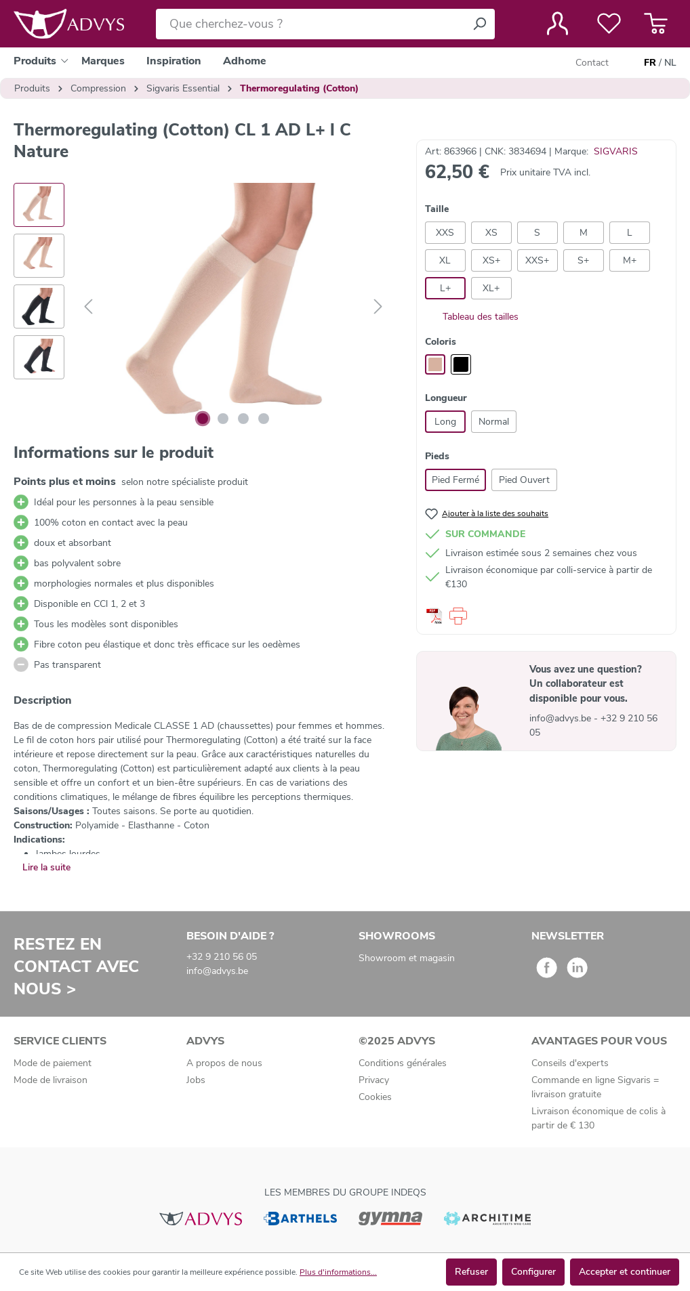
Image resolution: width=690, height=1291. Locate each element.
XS (491, 232)
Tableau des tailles (472, 316)
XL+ (491, 288)
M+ (629, 260)
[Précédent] (88, 307)
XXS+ (537, 260)
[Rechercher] (479, 24)
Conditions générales (403, 1063)
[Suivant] (378, 307)
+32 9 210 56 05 (221, 956)
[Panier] (655, 23)
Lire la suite (46, 867)
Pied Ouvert (524, 479)
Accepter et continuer (624, 1271)
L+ (445, 288)
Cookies (375, 1097)
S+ (583, 260)
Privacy (374, 1080)
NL (670, 63)
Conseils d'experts (570, 1063)
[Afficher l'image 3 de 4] (243, 418)
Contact (592, 62)
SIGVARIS (616, 151)
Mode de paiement (53, 1063)
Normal (494, 421)
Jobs (195, 1080)
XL (445, 260)
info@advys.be (561, 718)
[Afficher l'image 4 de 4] (263, 418)
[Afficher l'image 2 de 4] (223, 418)
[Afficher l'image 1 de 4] (202, 418)
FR (650, 63)
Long (445, 421)
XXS (445, 232)
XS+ (491, 260)
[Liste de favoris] (609, 23)
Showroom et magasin (407, 958)
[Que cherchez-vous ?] (310, 24)
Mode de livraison (50, 1080)
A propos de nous (224, 1063)
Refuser (471, 1271)
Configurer (533, 1271)
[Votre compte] (557, 23)
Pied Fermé (455, 479)
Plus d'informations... (338, 1272)
